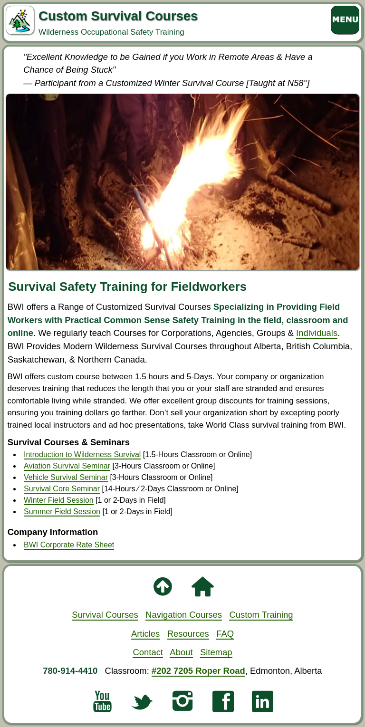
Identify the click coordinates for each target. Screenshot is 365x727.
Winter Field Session (59, 500)
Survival (105, 615)
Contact (148, 652)
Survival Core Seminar (62, 489)
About (181, 652)
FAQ (225, 634)
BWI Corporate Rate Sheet (69, 545)
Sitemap (216, 652)
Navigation (183, 615)
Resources (188, 634)
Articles (145, 634)
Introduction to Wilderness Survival (82, 454)
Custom (261, 615)
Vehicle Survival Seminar (66, 477)
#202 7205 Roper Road (198, 671)
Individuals (316, 333)
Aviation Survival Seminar (67, 466)
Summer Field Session (62, 511)
